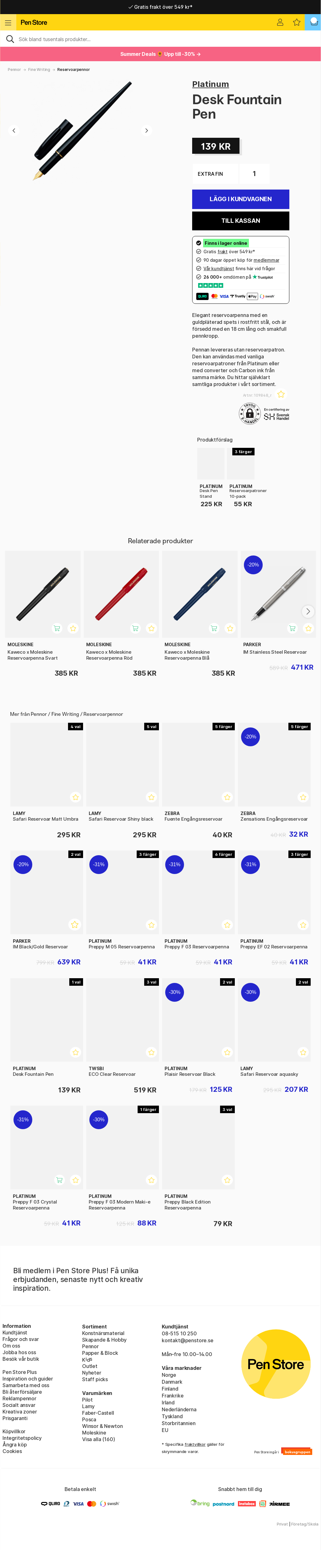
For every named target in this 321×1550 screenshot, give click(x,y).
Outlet (89, 1366)
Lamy (88, 1406)
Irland (168, 1402)
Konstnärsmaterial (103, 1333)
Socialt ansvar (19, 1405)
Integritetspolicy (22, 1438)
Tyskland (172, 1416)
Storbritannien (179, 1423)
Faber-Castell (98, 1413)
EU (165, 1430)
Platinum (210, 84)
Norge (169, 1375)
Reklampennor (19, 1398)
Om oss (11, 1346)
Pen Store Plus (20, 1372)
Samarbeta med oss (26, 1385)
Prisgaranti (15, 1418)
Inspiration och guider (28, 1379)
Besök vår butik (21, 1359)
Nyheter (91, 1373)
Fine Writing (39, 69)
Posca (89, 1419)
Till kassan (240, 220)
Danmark (172, 1382)
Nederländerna (179, 1409)
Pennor (14, 69)
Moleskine (94, 1432)
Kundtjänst (15, 1332)
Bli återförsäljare (22, 1392)
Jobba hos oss (19, 1352)
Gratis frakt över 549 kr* (160, 7)
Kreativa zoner (20, 1411)
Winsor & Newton (102, 1426)
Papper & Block (100, 1353)
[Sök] (160, 38)
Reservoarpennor (73, 69)
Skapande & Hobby (104, 1340)
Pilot (87, 1400)
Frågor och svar (21, 1339)
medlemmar (266, 260)
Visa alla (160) (98, 1439)
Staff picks (95, 1379)
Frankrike (172, 1395)
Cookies (12, 1451)
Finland (170, 1389)
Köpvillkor (14, 1431)
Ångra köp (15, 1444)
